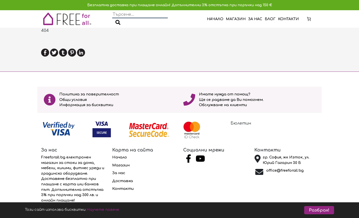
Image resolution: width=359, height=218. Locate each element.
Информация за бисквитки (86, 105)
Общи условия (73, 100)
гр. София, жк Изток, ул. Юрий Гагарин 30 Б (286, 160)
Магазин (236, 19)
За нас (255, 19)
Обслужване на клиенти (223, 105)
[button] (118, 23)
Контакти (288, 19)
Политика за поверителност (89, 94)
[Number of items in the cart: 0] (309, 19)
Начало (215, 19)
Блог (270, 19)
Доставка (122, 181)
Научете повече (118, 210)
